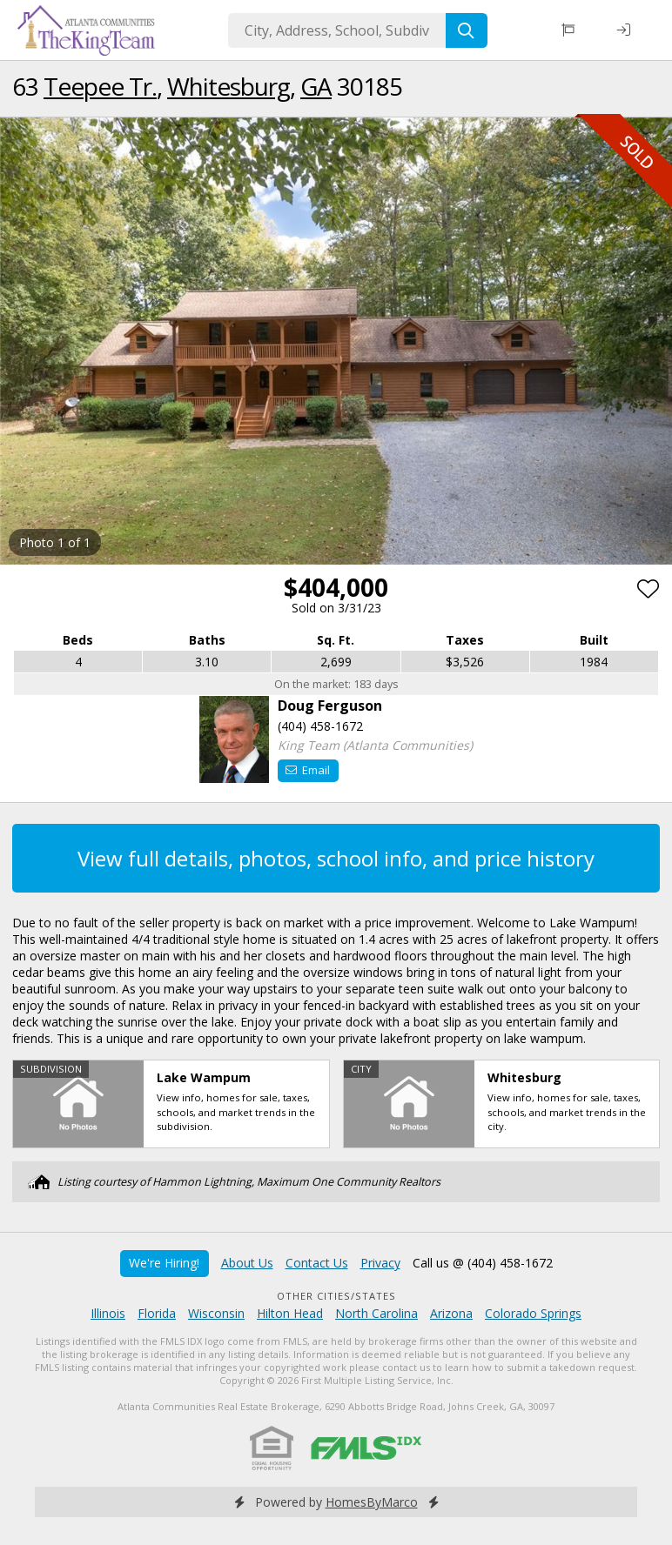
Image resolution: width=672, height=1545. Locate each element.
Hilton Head (290, 1313)
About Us (247, 1262)
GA (316, 86)
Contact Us (317, 1262)
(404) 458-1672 (320, 726)
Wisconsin (216, 1313)
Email (308, 770)
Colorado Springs (533, 1313)
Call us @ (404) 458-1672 (483, 1262)
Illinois (108, 1313)
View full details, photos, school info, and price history (336, 858)
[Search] (466, 30)
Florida (157, 1313)
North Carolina (376, 1313)
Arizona (451, 1313)
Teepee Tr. (100, 86)
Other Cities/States (336, 1295)
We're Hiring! (164, 1262)
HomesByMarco (372, 1502)
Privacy (380, 1262)
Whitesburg (228, 86)
